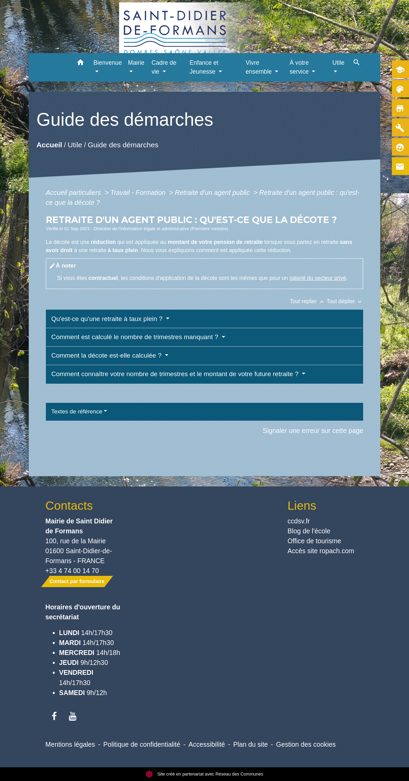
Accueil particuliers (74, 192)
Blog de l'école (308, 531)
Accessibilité (207, 744)
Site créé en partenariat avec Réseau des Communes (204, 774)
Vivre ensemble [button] (259, 67)
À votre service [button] (300, 67)
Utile (74, 145)
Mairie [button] (136, 62)
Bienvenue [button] (107, 62)
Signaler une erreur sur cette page (313, 430)
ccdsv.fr (298, 521)
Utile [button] (338, 62)
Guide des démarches (123, 145)
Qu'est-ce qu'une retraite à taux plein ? (107, 318)
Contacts (69, 505)
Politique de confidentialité (141, 744)
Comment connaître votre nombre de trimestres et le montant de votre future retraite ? (176, 373)
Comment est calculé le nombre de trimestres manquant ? (135, 336)
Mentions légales (70, 744)
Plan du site (250, 744)
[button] (80, 63)
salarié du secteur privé (318, 278)
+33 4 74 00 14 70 (72, 570)
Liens (301, 505)
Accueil (49, 145)
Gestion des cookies (306, 744)
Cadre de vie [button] (164, 67)
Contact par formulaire (77, 581)
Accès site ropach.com (320, 551)
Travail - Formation (139, 192)
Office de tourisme (314, 541)
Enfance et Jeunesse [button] (204, 67)
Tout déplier (345, 301)
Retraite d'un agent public (213, 192)
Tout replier (308, 301)
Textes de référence (76, 411)
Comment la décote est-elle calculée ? (107, 355)
